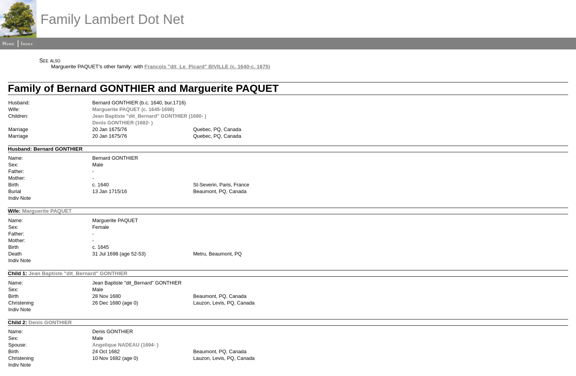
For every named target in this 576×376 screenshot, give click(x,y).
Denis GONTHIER (50, 322)
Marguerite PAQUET (46, 211)
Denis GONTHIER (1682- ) (122, 123)
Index (27, 43)
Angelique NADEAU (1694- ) (125, 345)
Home (8, 43)
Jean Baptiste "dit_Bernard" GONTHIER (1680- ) (149, 116)
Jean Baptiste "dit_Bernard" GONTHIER (78, 273)
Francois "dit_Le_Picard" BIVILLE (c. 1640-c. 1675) (207, 66)
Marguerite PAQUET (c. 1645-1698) (133, 109)
